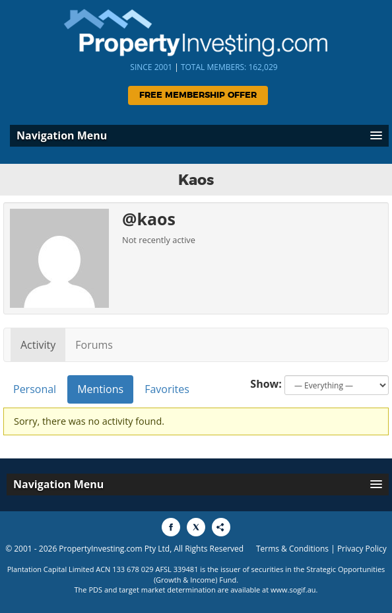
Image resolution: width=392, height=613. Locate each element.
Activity (37, 345)
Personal (34, 389)
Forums (94, 345)
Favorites (167, 389)
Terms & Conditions (292, 548)
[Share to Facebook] (171, 527)
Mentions (100, 389)
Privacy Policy (362, 548)
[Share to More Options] (221, 527)
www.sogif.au (293, 590)
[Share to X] (196, 527)
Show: (266, 384)
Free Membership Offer (198, 95)
